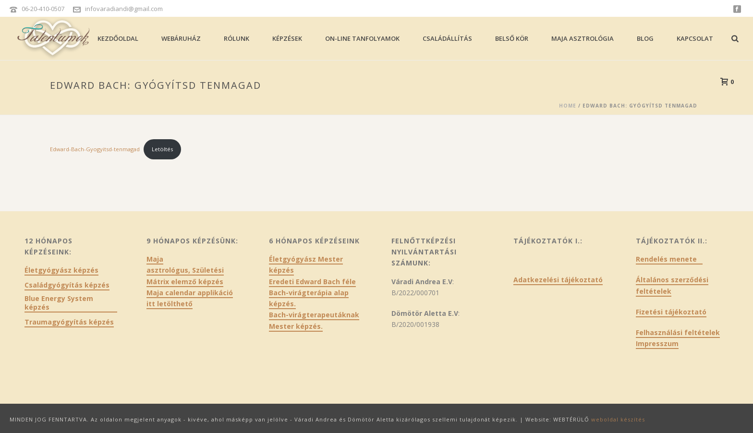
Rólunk (236, 38)
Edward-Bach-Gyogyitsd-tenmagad (95, 149)
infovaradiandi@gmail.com (124, 8)
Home (567, 105)
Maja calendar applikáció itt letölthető (189, 298)
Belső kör (511, 38)
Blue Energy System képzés (58, 303)
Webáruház (181, 38)
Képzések (287, 38)
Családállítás (447, 38)
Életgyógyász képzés (61, 270)
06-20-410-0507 (43, 8)
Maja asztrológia (582, 38)
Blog (645, 38)
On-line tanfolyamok (362, 38)
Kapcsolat (695, 38)
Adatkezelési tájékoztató (558, 279)
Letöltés (162, 149)
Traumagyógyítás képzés (69, 322)
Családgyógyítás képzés (66, 285)
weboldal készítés (618, 419)
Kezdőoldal (117, 38)
